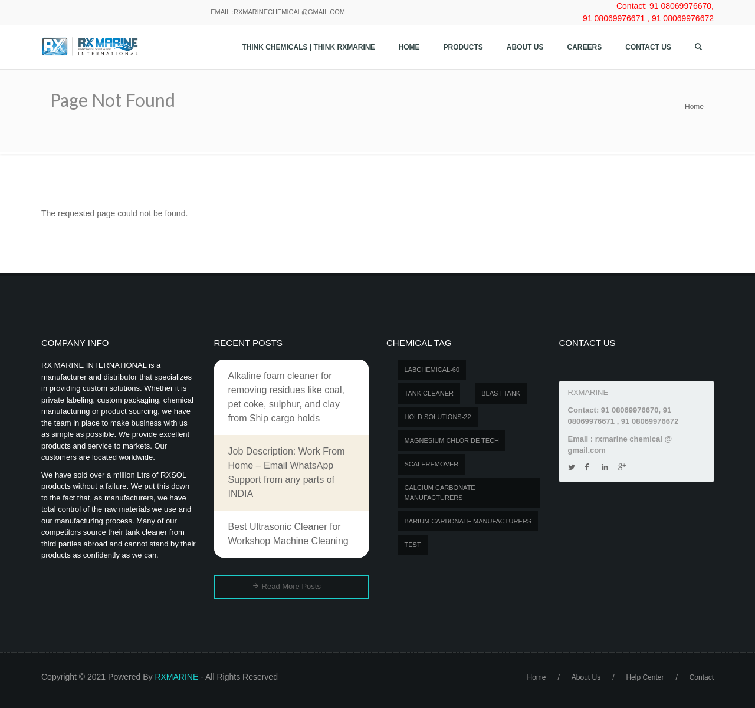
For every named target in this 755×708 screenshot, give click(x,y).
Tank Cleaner (429, 393)
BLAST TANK (500, 393)
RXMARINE (176, 676)
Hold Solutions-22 (438, 416)
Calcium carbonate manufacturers (440, 492)
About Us (525, 47)
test (413, 544)
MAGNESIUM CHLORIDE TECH (452, 440)
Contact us (648, 47)
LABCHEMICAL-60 (432, 369)
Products (463, 47)
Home (409, 47)
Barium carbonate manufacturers (468, 521)
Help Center (645, 677)
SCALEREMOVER (432, 463)
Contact (702, 677)
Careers (584, 47)
